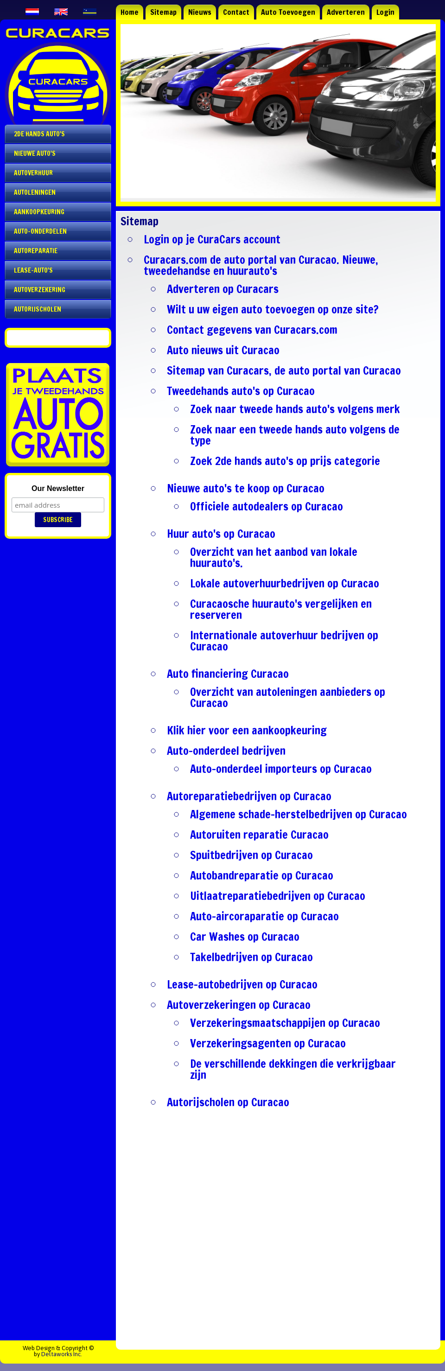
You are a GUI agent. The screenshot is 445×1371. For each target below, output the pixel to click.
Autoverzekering (39, 289)
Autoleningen (35, 192)
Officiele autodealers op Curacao (266, 506)
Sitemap (163, 12)
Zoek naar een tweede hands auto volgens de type (295, 434)
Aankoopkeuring (39, 212)
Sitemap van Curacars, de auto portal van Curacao (284, 370)
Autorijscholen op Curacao (228, 1102)
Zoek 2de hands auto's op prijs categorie (285, 461)
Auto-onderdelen (40, 231)
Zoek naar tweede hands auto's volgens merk (295, 409)
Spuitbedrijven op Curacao (251, 855)
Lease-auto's (33, 270)
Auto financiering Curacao (228, 674)
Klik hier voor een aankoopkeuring (247, 730)
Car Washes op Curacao (244, 936)
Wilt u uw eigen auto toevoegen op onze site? (273, 309)
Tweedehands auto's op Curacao (241, 391)
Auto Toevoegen (288, 12)
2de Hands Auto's (39, 134)
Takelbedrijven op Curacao (251, 957)
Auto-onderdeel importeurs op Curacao (281, 769)
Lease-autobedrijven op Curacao (242, 984)
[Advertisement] (278, 1231)
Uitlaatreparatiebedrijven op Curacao (277, 896)
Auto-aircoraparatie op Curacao (264, 916)
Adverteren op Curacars (223, 289)
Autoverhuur (33, 173)
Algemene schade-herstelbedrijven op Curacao (298, 814)
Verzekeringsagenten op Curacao (268, 1043)
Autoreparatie (35, 250)
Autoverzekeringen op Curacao (239, 1005)
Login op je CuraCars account (212, 239)
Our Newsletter (58, 488)
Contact (236, 12)
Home (130, 12)
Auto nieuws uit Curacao (223, 350)
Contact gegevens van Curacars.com (252, 330)
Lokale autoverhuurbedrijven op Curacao (284, 583)
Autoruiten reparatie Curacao (259, 834)
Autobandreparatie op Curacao (261, 875)
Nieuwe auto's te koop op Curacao (245, 488)
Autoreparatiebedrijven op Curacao (249, 796)
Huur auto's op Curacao (221, 534)
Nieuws (199, 12)
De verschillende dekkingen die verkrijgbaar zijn (293, 1069)
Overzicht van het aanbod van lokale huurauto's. (273, 557)
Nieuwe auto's (35, 153)
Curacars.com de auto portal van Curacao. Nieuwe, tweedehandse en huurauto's (261, 265)
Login (385, 12)
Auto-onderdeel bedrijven (226, 751)
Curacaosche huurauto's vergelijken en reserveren (281, 609)
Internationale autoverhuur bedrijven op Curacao (284, 640)
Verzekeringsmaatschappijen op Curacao (285, 1023)
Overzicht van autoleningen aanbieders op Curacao (287, 697)
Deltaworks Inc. (61, 1354)
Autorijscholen (37, 309)
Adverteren (346, 12)
